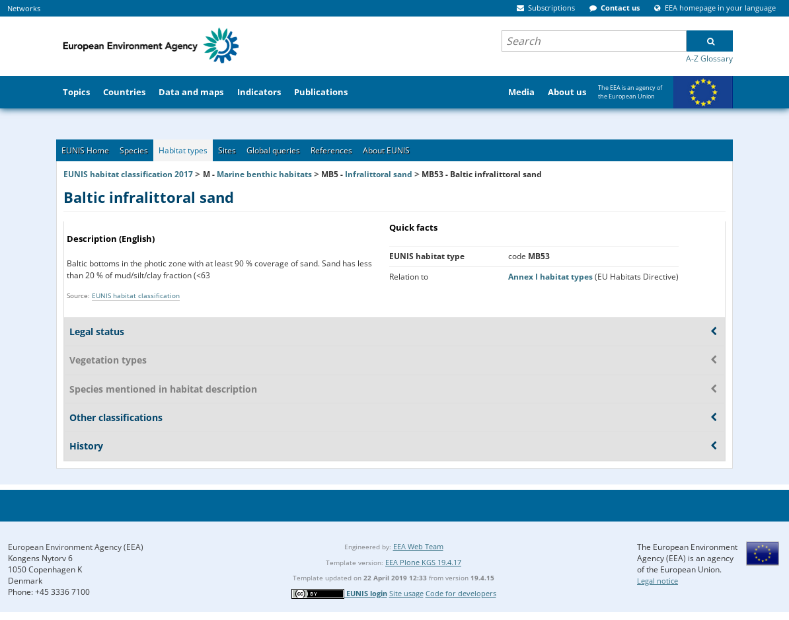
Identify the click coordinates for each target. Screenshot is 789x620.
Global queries (273, 150)
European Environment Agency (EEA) (75, 547)
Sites (227, 150)
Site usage (406, 593)
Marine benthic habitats (264, 174)
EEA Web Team (418, 546)
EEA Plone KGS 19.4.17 (423, 562)
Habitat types (183, 150)
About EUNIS (386, 150)
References (331, 150)
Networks (23, 8)
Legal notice (657, 581)
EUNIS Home (85, 150)
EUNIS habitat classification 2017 (128, 174)
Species (134, 150)
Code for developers (461, 593)
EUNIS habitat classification (136, 295)
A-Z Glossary (709, 58)
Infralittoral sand (378, 174)
